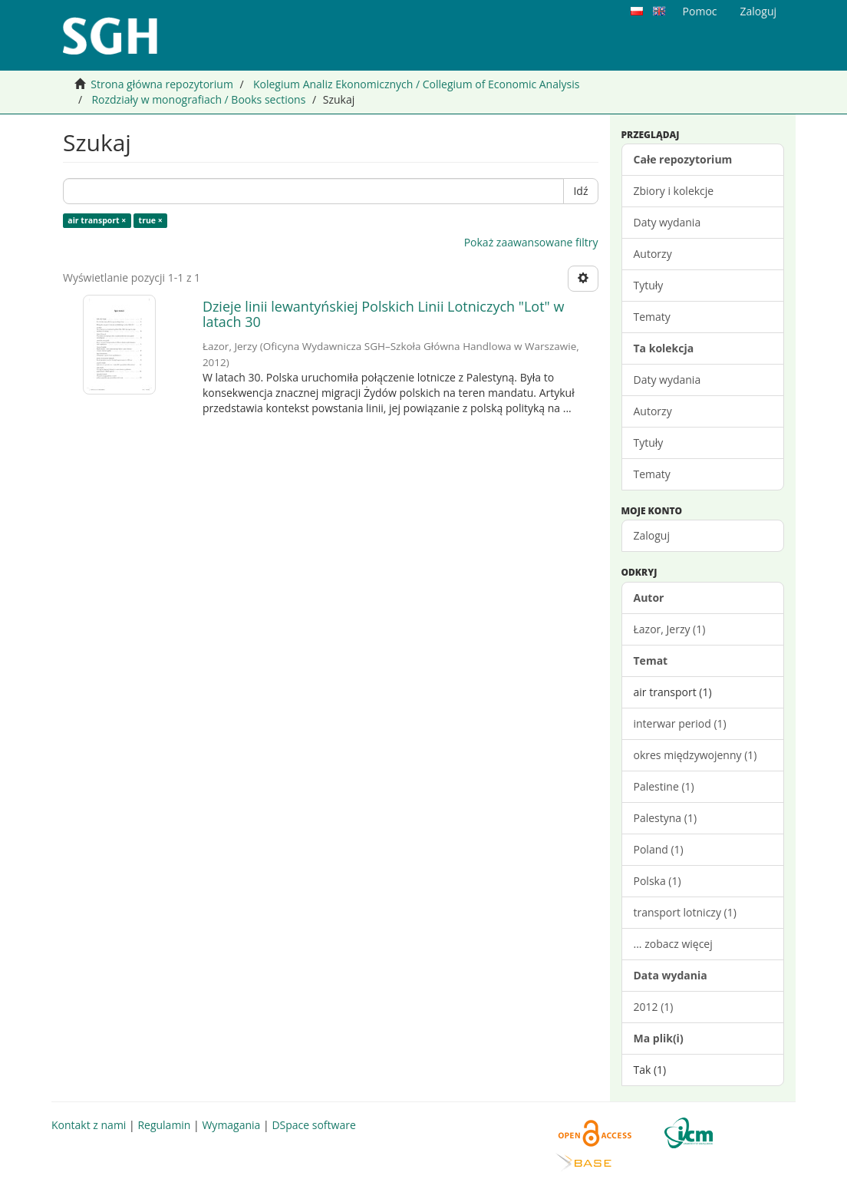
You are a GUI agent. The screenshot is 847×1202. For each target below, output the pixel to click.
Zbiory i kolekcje (674, 190)
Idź (580, 190)
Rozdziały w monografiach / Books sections (198, 99)
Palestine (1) (664, 786)
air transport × (97, 220)
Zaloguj (652, 535)
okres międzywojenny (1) (695, 755)
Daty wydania (667, 222)
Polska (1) (657, 880)
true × (151, 220)
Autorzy (653, 253)
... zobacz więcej (673, 943)
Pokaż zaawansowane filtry (531, 242)
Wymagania (231, 1125)
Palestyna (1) (665, 818)
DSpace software (313, 1125)
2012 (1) (654, 1006)
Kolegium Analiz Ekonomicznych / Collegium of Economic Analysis (416, 84)
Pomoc (700, 11)
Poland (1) (659, 849)
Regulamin (163, 1125)
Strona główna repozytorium (162, 84)
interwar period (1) (680, 723)
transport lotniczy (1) (685, 912)
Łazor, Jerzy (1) (670, 629)
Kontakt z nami (88, 1125)
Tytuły (649, 285)
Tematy (652, 316)
